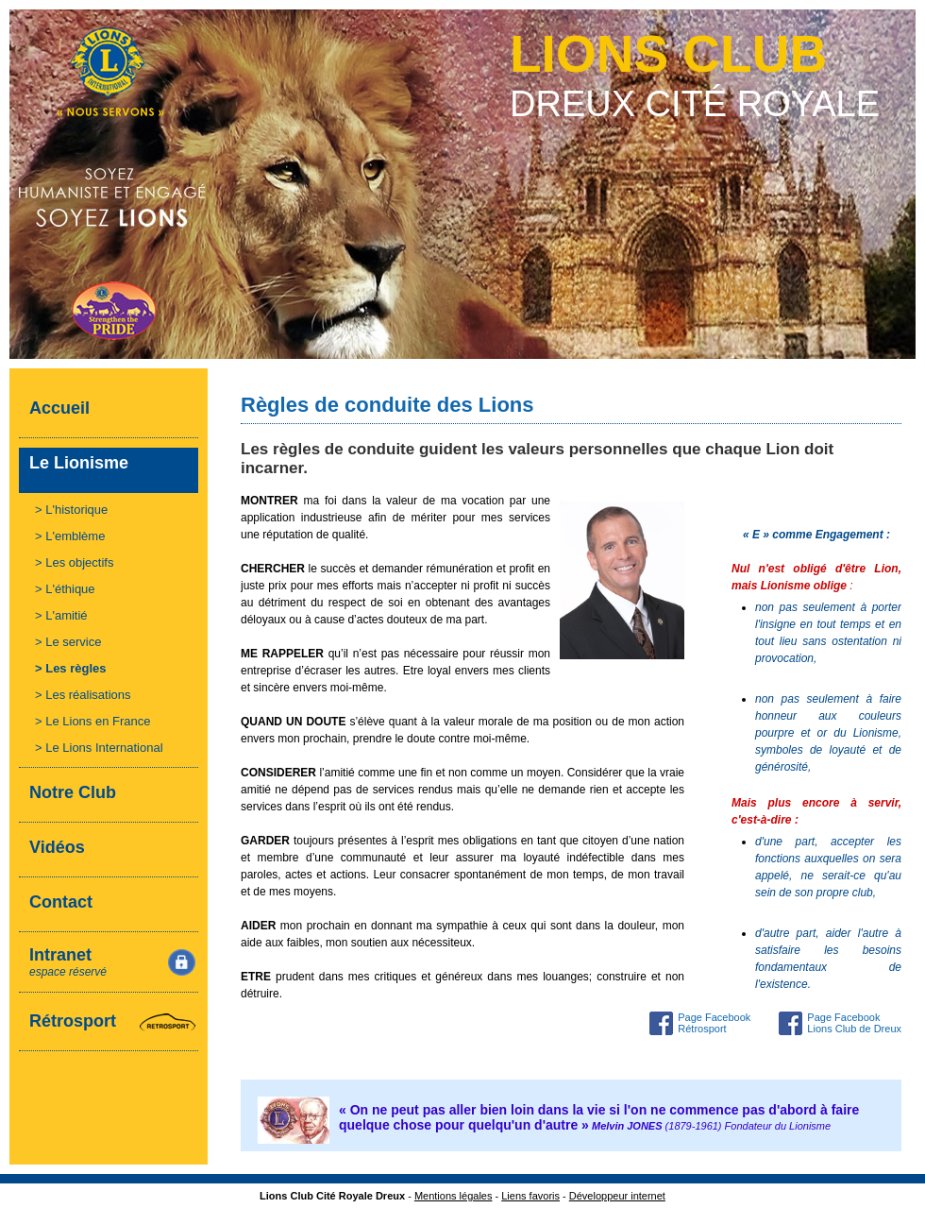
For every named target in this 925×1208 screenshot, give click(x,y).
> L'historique (71, 509)
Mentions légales (453, 1195)
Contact (60, 902)
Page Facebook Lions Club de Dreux (854, 1023)
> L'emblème (70, 536)
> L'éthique (65, 589)
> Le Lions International (99, 747)
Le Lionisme (78, 462)
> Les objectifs (74, 562)
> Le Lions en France (93, 721)
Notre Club (72, 792)
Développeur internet (617, 1195)
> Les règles (71, 668)
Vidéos (57, 847)
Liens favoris (530, 1195)
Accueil (59, 408)
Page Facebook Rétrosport (714, 1023)
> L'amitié (61, 615)
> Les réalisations (83, 695)
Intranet (68, 961)
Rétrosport (72, 1021)
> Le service (68, 642)
